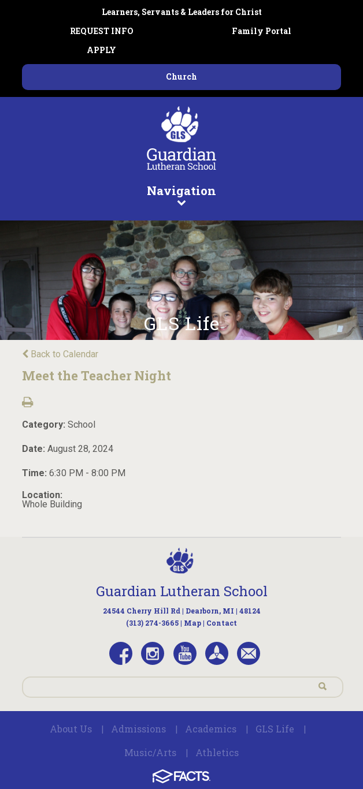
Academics (210, 729)
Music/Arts (150, 752)
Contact (221, 622)
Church (181, 76)
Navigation (182, 194)
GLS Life (274, 729)
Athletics (217, 752)
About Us (71, 729)
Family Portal (261, 30)
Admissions (138, 729)
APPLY (101, 49)
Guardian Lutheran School (182, 591)
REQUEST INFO (102, 30)
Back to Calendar (60, 354)
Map (192, 622)
